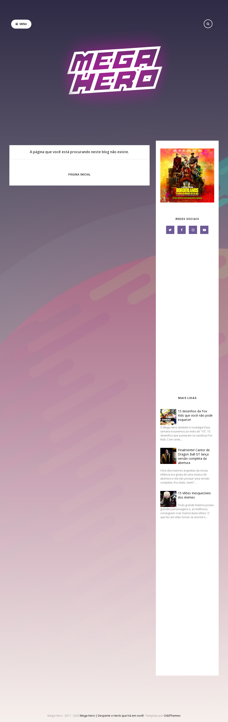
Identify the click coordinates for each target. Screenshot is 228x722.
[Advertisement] (187, 315)
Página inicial (79, 174)
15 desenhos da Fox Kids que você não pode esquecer (195, 415)
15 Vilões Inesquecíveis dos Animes (194, 495)
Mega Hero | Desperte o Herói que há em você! (112, 716)
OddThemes (172, 716)
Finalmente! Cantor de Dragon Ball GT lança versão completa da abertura (194, 456)
